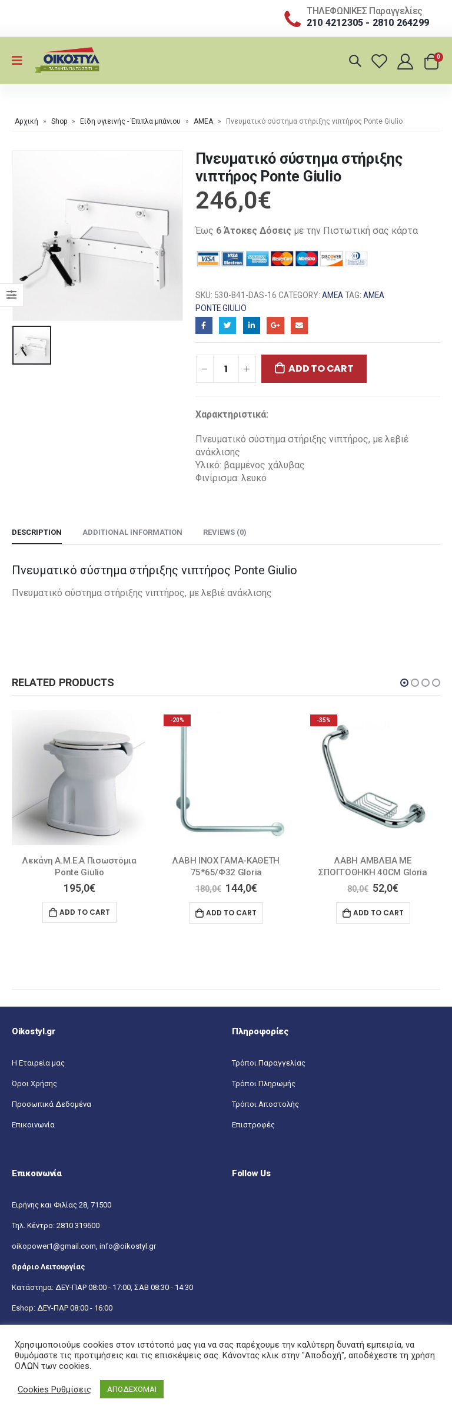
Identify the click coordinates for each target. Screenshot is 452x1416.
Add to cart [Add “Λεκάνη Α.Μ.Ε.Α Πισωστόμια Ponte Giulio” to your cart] (84, 912)
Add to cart (320, 368)
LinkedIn (251, 325)
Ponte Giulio (221, 308)
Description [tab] (37, 532)
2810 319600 (77, 1225)
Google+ (275, 325)
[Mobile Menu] (21, 61)
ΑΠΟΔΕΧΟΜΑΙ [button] (132, 1389)
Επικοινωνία (33, 1124)
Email (299, 325)
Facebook (203, 325)
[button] (404, 683)
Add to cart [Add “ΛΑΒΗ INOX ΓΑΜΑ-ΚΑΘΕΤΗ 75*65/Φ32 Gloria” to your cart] (231, 913)
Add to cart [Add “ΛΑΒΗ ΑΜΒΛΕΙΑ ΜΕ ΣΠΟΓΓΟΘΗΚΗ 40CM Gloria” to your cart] (378, 913)
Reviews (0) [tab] (225, 532)
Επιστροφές (253, 1124)
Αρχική (26, 121)
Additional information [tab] (132, 532)
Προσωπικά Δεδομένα (51, 1104)
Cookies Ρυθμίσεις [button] (54, 1389)
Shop (59, 121)
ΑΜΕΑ (203, 121)
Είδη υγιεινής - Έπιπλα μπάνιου (130, 121)
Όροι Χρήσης (34, 1083)
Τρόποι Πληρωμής (263, 1083)
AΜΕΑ (373, 295)
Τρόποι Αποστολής (265, 1104)
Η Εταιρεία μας (38, 1062)
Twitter (227, 325)
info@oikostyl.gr (127, 1246)
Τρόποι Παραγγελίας (268, 1062)
